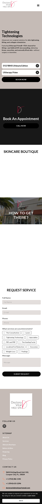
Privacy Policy (7, 459)
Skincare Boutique (9, 445)
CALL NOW (21, 126)
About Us (6, 437)
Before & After (8, 448)
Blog (4, 455)
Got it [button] (21, 501)
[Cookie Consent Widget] (21, 497)
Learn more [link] (31, 495)
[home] (10, 4)
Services (6, 441)
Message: (8, 356)
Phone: (6, 318)
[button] (38, 5)
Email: (6, 308)
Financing (6, 452)
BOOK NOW (21, 79)
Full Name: (8, 298)
